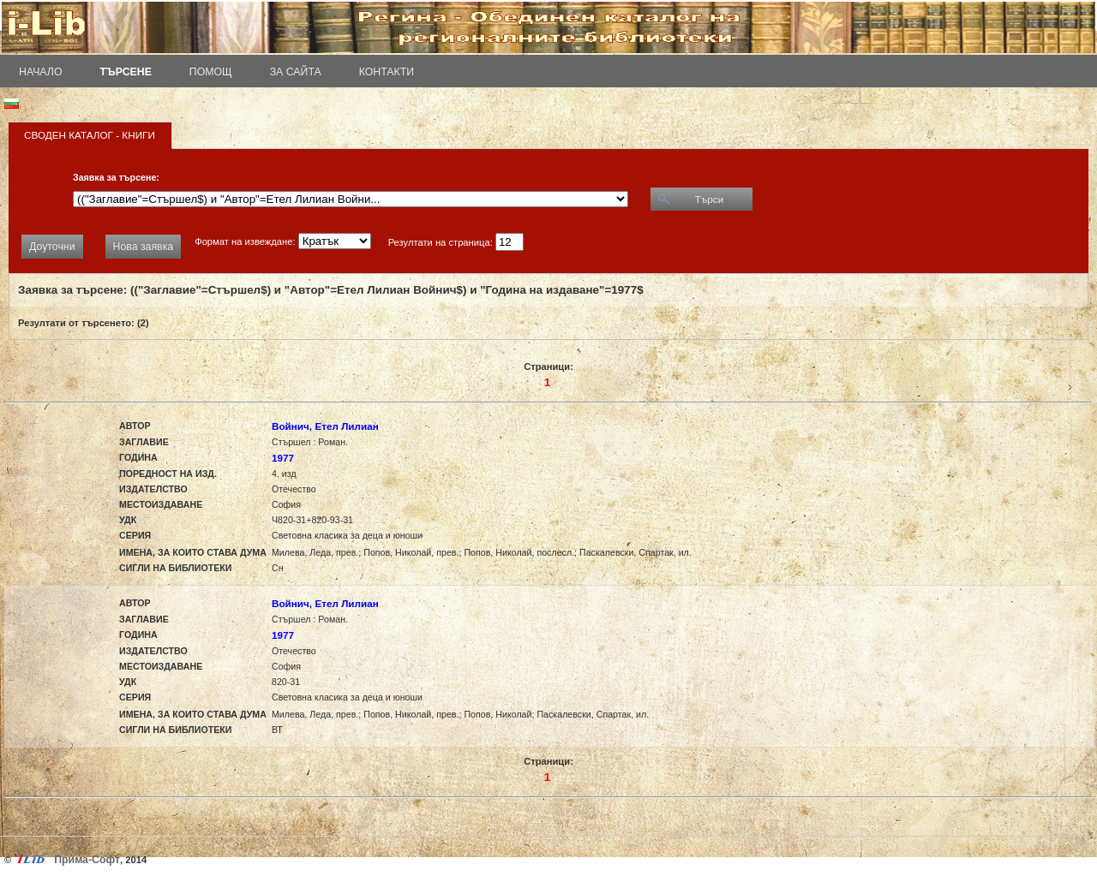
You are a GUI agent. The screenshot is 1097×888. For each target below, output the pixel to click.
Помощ (210, 72)
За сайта (295, 72)
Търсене (126, 72)
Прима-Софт (87, 860)
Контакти (386, 72)
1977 (283, 457)
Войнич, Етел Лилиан (325, 426)
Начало (41, 72)
